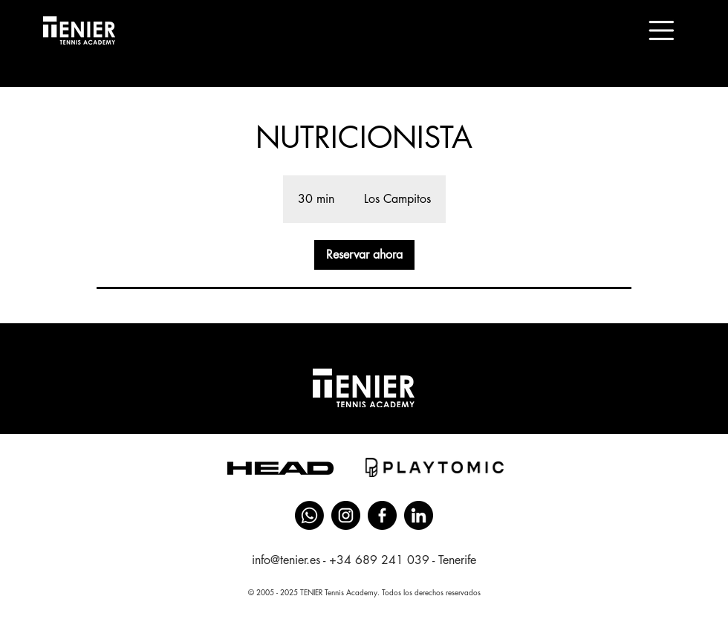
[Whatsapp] (309, 515)
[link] (364, 255)
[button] (662, 30)
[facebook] (382, 515)
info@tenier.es (286, 560)
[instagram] (345, 515)
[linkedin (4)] (418, 515)
